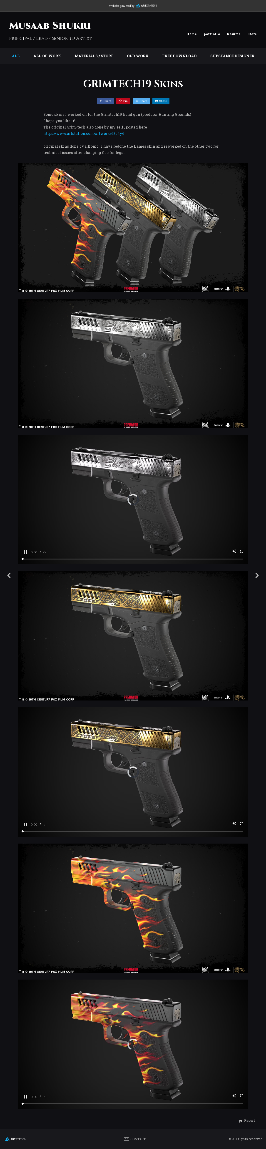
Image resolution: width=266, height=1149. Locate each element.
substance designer (232, 55)
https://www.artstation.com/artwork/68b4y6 (83, 133)
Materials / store (94, 55)
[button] (247, 1120)
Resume (234, 34)
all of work (47, 55)
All (16, 55)
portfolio (212, 34)
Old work (138, 55)
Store (252, 34)
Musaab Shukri (50, 25)
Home (191, 34)
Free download (179, 55)
